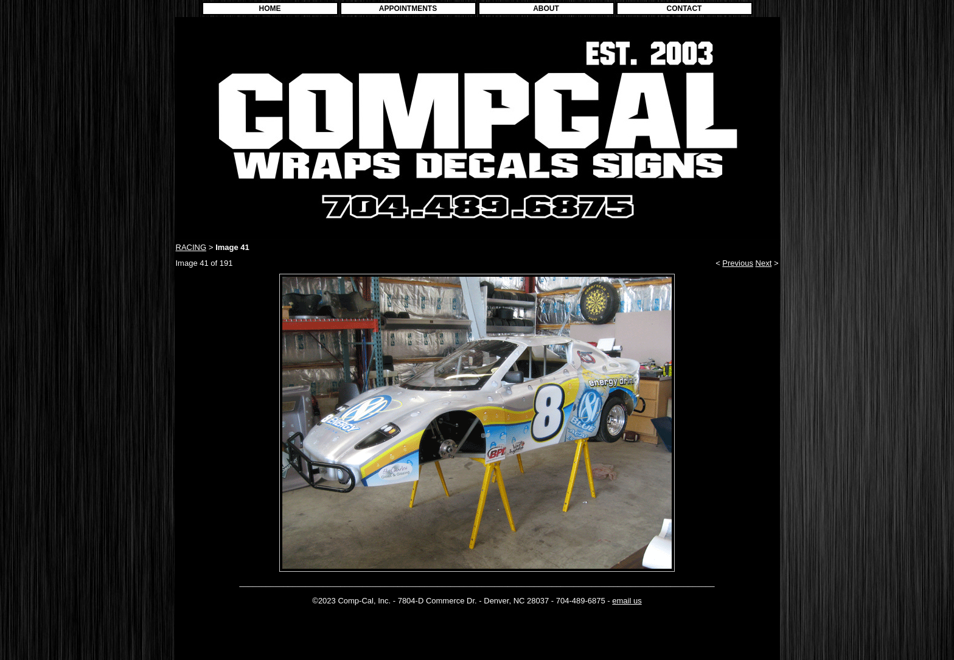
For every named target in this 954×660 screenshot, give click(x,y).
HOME (270, 8)
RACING (191, 247)
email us (626, 600)
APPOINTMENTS (408, 8)
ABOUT (546, 8)
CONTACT (684, 8)
